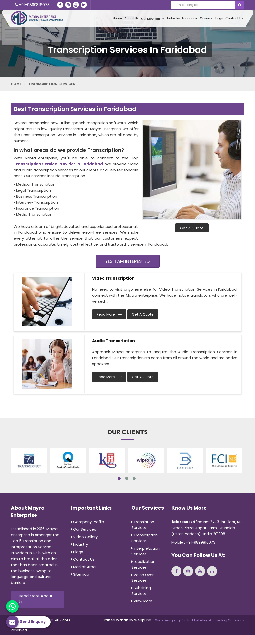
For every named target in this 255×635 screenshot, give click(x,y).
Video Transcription (113, 278)
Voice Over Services (142, 577)
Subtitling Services (141, 590)
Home (117, 18)
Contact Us (234, 18)
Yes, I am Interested (127, 261)
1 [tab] (119, 478)
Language (189, 18)
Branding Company (228, 620)
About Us (132, 18)
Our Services (153, 18)
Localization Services (143, 564)
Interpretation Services (145, 551)
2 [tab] (126, 478)
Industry (173, 18)
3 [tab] (134, 478)
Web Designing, (168, 620)
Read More (109, 314)
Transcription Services (144, 537)
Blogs (219, 18)
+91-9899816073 (32, 5)
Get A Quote (192, 228)
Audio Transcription (113, 341)
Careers (206, 18)
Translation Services (142, 524)
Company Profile (87, 521)
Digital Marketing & (197, 620)
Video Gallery (84, 536)
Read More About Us (36, 599)
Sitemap (80, 574)
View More (141, 601)
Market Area (83, 566)
